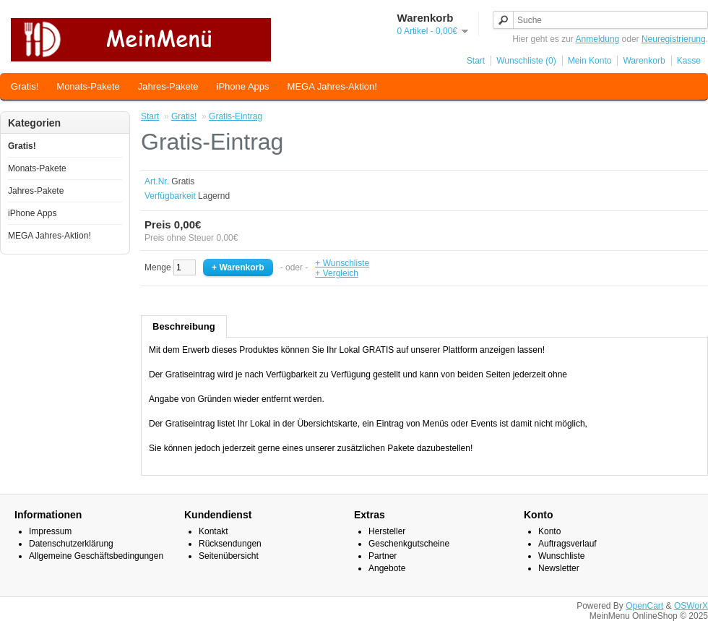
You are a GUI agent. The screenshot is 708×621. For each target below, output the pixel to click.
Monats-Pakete (87, 86)
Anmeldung (598, 39)
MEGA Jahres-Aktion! (332, 86)
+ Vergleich (336, 273)
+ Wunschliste (342, 263)
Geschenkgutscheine (408, 544)
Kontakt (213, 531)
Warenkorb (644, 61)
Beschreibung (183, 326)
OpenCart (644, 606)
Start (476, 61)
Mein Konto (590, 61)
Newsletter (558, 568)
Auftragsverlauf (567, 544)
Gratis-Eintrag (235, 116)
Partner (382, 556)
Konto (549, 531)
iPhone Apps (243, 86)
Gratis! (24, 86)
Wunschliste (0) (526, 61)
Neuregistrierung (674, 39)
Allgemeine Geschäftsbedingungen (96, 556)
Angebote (386, 568)
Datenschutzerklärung (71, 544)
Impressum (50, 531)
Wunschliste (561, 556)
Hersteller (386, 531)
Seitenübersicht (229, 556)
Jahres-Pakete (168, 86)
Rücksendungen (230, 544)
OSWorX (691, 606)
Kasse (689, 61)
